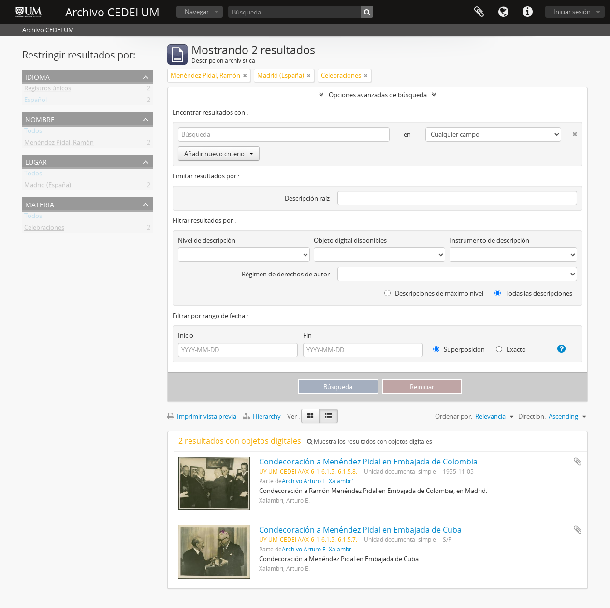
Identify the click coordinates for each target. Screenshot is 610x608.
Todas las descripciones (533, 293)
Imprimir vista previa (201, 416)
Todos (33, 132)
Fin (307, 335)
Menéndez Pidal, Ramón (59, 144)
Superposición (459, 349)
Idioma (503, 12)
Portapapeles (479, 12)
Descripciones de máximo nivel (433, 293)
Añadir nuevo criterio (218, 153)
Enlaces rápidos (527, 12)
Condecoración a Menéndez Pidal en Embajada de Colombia (368, 461)
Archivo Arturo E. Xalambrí (317, 481)
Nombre (40, 118)
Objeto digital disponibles (350, 240)
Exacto (511, 349)
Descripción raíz (307, 198)
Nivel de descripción (206, 240)
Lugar (36, 161)
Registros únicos (47, 90)
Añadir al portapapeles (577, 461)
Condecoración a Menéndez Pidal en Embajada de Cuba (360, 529)
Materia (39, 203)
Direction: (532, 416)
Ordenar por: (453, 416)
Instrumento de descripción (489, 240)
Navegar (197, 11)
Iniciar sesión (572, 11)
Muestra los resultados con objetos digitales (369, 441)
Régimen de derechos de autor (286, 274)
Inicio (185, 335)
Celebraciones (44, 229)
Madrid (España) (47, 186)
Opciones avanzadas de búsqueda (378, 94)
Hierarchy (262, 416)
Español (35, 101)
